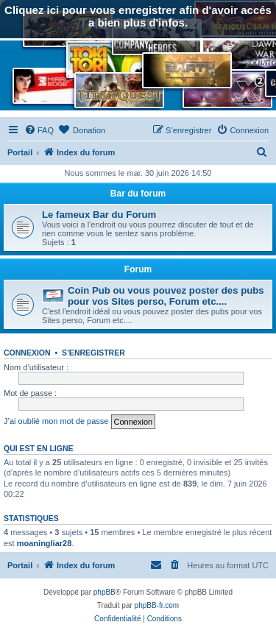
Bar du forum (138, 193)
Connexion (27, 352)
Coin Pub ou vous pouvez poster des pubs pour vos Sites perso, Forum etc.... (166, 296)
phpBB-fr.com (157, 605)
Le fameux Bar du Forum (99, 214)
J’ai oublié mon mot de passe (56, 421)
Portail (19, 152)
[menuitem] (39, 130)
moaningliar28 (44, 543)
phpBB (104, 592)
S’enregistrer (93, 352)
